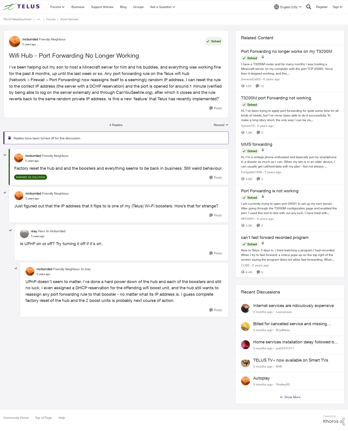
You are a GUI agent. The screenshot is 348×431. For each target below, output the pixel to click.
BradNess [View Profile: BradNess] (283, 330)
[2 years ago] (260, 265)
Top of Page (43, 417)
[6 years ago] (271, 79)
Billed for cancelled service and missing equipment (290, 324)
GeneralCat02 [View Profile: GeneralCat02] (251, 79)
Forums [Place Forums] (50, 19)
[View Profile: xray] (24, 233)
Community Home (16, 417)
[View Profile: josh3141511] (245, 344)
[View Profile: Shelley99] (245, 380)
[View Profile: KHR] (245, 362)
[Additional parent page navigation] (39, 19)
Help (62, 417)
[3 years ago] (264, 125)
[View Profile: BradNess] (245, 326)
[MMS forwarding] (290, 162)
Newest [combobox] (221, 125)
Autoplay (261, 378)
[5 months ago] (263, 311)
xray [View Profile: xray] (34, 231)
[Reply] (215, 108)
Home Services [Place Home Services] (69, 19)
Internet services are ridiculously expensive (293, 305)
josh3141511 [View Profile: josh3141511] (285, 348)
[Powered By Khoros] (334, 420)
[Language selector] (287, 6)
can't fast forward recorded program (274, 237)
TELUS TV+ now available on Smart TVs (290, 360)
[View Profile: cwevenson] (245, 308)
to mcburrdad (55, 231)
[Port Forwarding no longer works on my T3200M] (290, 69)
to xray (86, 269)
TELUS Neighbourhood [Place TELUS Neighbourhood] (17, 19)
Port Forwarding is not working (270, 190)
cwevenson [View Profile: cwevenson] (284, 312)
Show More (290, 397)
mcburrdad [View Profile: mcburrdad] (30, 39)
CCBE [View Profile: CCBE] (245, 265)
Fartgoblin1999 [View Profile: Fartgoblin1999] (251, 172)
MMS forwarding (256, 144)
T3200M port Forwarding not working (276, 97)
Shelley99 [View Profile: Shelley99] (283, 384)
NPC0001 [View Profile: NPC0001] (248, 218)
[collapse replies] (5, 155)
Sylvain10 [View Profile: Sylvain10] (248, 125)
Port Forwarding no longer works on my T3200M (286, 51)
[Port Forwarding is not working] (290, 208)
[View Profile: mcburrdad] (14, 41)
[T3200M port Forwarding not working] (290, 115)
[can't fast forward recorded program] (290, 255)
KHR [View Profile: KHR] (279, 366)
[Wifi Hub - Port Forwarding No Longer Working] (32, 161)
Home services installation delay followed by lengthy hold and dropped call (294, 342)
